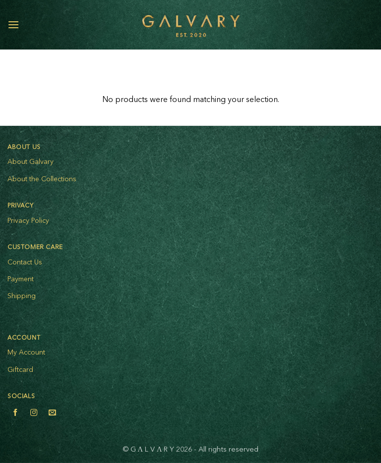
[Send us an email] (52, 414)
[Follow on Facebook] (15, 414)
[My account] (352, 25)
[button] (13, 24)
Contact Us (24, 262)
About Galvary (30, 161)
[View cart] (369, 25)
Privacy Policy (28, 220)
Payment (20, 279)
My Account (26, 352)
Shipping (21, 296)
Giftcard (20, 369)
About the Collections (41, 179)
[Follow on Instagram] (33, 414)
